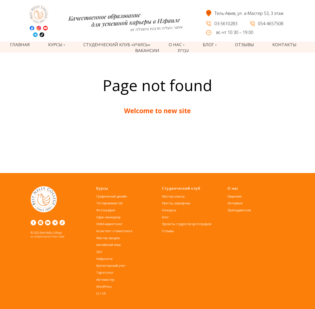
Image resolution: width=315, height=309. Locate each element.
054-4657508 (270, 23)
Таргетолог (105, 272)
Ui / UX (101, 293)
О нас (233, 188)
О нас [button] (175, 45)
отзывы (244, 45)
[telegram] (55, 222)
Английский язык (108, 245)
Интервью (235, 203)
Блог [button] (208, 45)
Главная (20, 45)
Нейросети (104, 259)
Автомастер (105, 279)
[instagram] (40, 222)
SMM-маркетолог (109, 224)
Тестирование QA (109, 203)
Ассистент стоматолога (114, 231)
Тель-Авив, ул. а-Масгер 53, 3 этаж (249, 13)
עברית (183, 50)
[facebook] (33, 222)
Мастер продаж (108, 238)
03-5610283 (225, 23)
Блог (165, 217)
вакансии (147, 50)
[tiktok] (62, 222)
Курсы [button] (55, 45)
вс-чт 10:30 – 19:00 (234, 32)
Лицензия (235, 196)
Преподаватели (239, 210)
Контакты (284, 45)
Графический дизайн (111, 196)
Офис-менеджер (108, 217)
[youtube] (48, 222)
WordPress (104, 286)
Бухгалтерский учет (111, 265)
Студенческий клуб (181, 188)
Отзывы (168, 231)
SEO (99, 252)
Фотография (105, 210)
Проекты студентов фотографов (186, 224)
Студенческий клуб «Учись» (116, 45)
